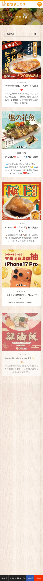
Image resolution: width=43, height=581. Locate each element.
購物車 (39, 578)
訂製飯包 (13, 578)
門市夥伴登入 (21, 578)
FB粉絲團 (30, 578)
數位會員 (4, 578)
